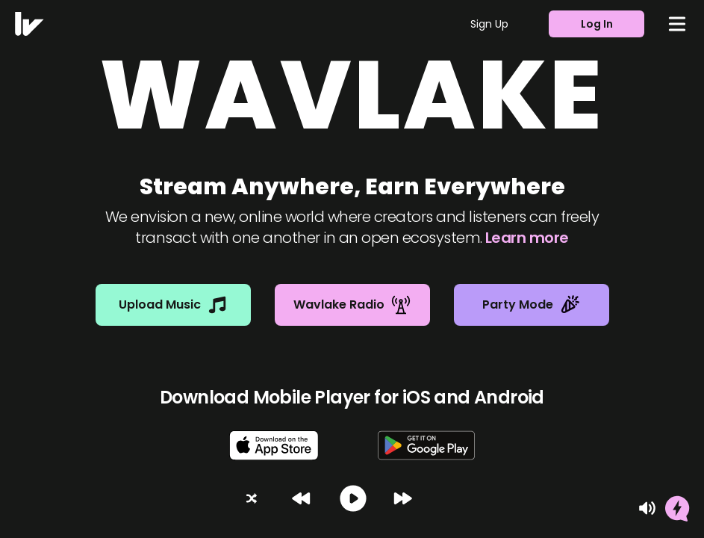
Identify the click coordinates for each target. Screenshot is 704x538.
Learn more (527, 237)
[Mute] (647, 508)
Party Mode (531, 304)
